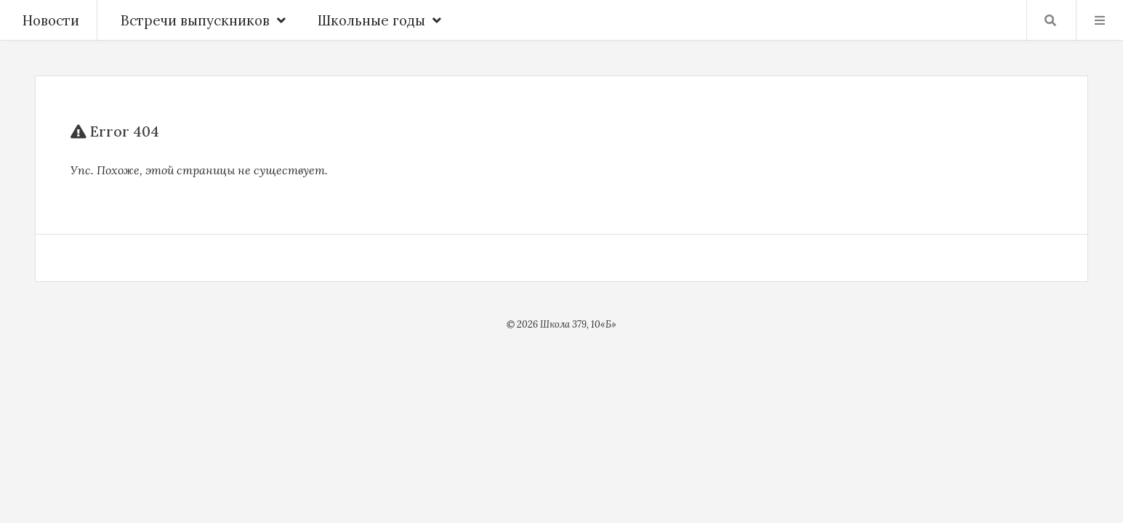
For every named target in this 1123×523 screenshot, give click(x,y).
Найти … (1050, 20)
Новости (51, 20)
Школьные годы (379, 20)
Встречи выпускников (203, 20)
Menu (1099, 20)
